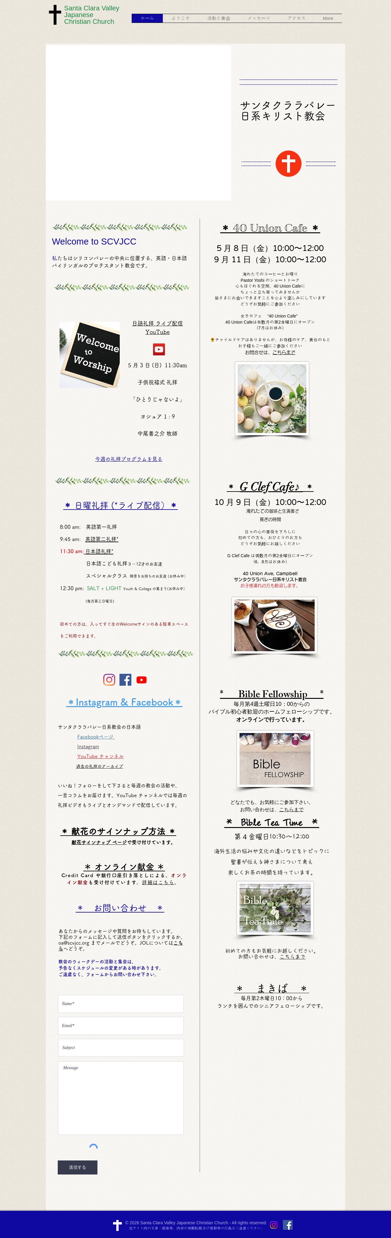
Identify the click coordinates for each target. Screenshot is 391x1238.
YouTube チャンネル (100, 756)
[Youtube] (142, 680)
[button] (181, 18)
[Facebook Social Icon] (125, 680)
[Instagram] (109, 680)
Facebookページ (96, 736)
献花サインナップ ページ (99, 842)
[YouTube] (159, 349)
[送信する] (77, 1167)
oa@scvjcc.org (73, 942)
